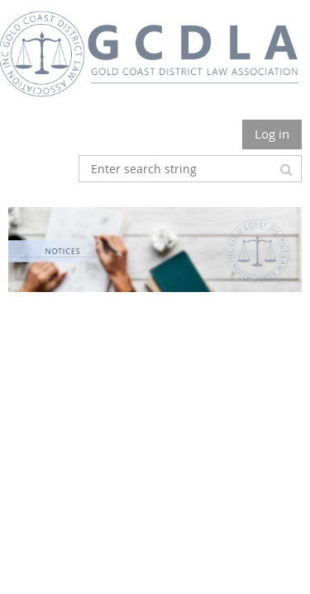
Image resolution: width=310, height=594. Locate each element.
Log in (272, 133)
